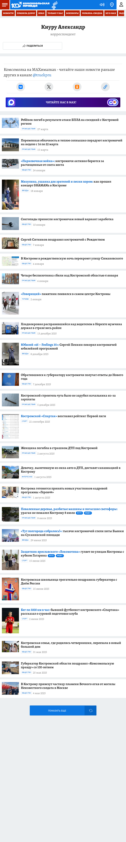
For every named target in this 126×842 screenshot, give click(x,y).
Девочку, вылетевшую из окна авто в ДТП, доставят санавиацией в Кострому (71, 469)
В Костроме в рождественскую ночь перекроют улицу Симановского (72, 258)
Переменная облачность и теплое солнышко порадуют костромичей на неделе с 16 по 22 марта (71, 142)
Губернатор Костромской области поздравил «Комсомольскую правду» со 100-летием (67, 665)
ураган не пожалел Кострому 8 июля (69, 511)
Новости (8, 13)
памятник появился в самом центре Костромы (65, 294)
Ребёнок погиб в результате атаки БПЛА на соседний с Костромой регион (70, 121)
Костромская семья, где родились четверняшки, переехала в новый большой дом (71, 644)
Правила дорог (26, 13)
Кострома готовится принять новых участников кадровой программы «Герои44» (64, 490)
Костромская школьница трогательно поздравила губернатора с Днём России (69, 581)
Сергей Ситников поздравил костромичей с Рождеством (63, 239)
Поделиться (32, 46)
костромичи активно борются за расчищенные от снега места (62, 163)
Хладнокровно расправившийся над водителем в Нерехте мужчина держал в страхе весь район (71, 326)
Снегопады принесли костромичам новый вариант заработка (67, 219)
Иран (41, 13)
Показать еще (57, 710)
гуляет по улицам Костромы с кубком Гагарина (72, 553)
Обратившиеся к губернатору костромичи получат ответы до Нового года (72, 376)
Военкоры (72, 13)
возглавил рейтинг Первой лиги (63, 416)
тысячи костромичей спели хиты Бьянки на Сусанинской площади (72, 533)
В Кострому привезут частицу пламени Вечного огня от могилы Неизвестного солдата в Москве (68, 686)
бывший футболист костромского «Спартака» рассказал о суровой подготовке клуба (70, 611)
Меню (4, 4)
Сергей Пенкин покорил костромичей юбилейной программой (69, 346)
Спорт (24, 421)
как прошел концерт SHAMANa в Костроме (66, 183)
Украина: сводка (92, 13)
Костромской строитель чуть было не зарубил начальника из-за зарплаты (68, 397)
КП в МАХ (111, 13)
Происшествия (28, 129)
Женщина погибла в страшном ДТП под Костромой (59, 448)
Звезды (25, 190)
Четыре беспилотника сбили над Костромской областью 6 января (69, 275)
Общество (26, 170)
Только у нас (55, 13)
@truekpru (42, 75)
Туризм (25, 299)
